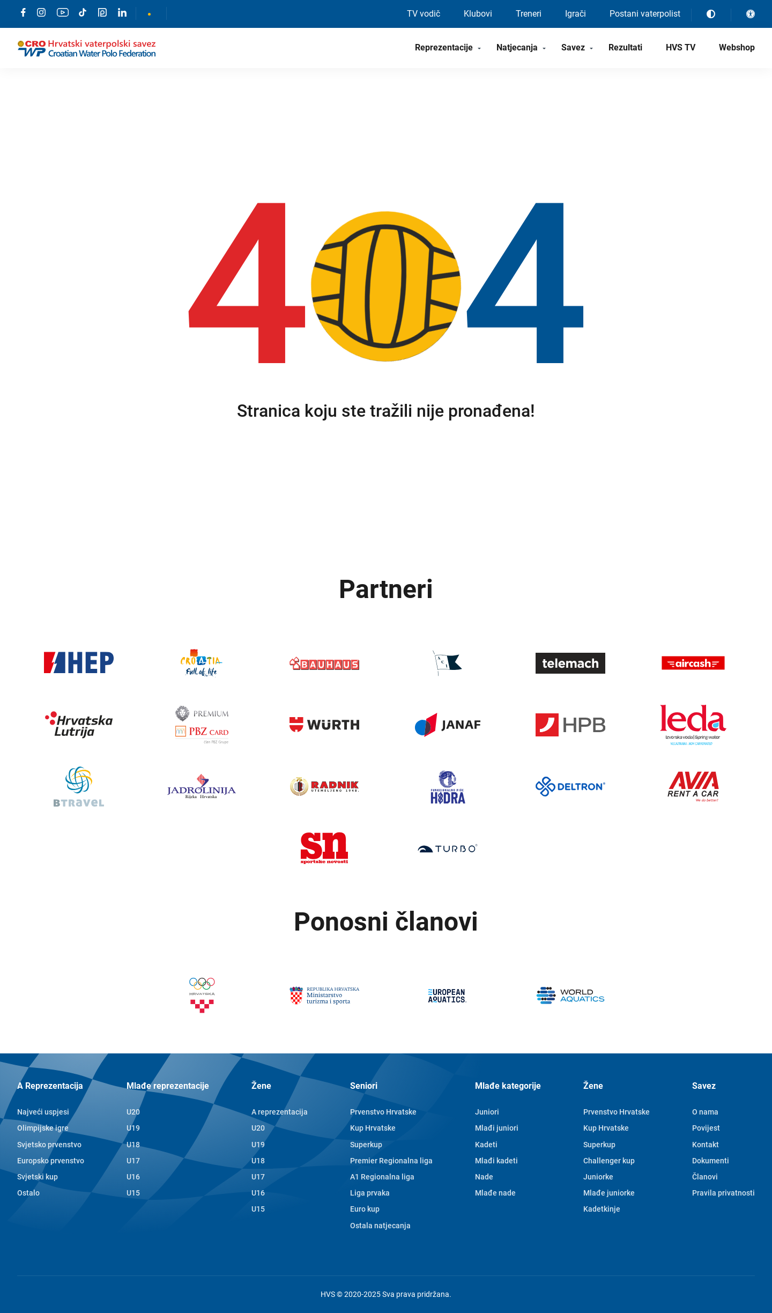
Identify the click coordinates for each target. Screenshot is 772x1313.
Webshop (737, 47)
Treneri (528, 14)
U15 (133, 1193)
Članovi (705, 1176)
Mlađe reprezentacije (168, 1086)
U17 (133, 1160)
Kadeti (486, 1144)
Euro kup (365, 1209)
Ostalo (28, 1193)
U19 (133, 1128)
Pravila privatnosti (723, 1193)
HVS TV (680, 47)
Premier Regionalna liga (391, 1160)
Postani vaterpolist (645, 14)
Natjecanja (517, 47)
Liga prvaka (370, 1193)
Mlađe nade (495, 1193)
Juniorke (598, 1176)
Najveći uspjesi (43, 1112)
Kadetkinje (601, 1209)
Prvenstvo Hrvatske (383, 1112)
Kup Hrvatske (373, 1128)
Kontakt (705, 1144)
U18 (133, 1144)
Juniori (487, 1112)
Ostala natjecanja (380, 1225)
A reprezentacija (279, 1112)
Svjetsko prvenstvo (49, 1144)
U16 (133, 1176)
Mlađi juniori (496, 1128)
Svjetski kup (37, 1176)
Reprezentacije (444, 47)
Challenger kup (609, 1160)
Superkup (366, 1144)
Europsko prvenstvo (50, 1160)
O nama (705, 1112)
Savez (573, 47)
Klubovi (478, 14)
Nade (484, 1176)
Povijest (706, 1128)
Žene (261, 1086)
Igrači (575, 14)
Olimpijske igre (43, 1128)
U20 (133, 1112)
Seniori (363, 1086)
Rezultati (625, 47)
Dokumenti (710, 1160)
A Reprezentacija (50, 1086)
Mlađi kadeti (496, 1160)
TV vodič (423, 14)
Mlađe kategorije (508, 1086)
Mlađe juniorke (609, 1193)
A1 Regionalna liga (382, 1176)
